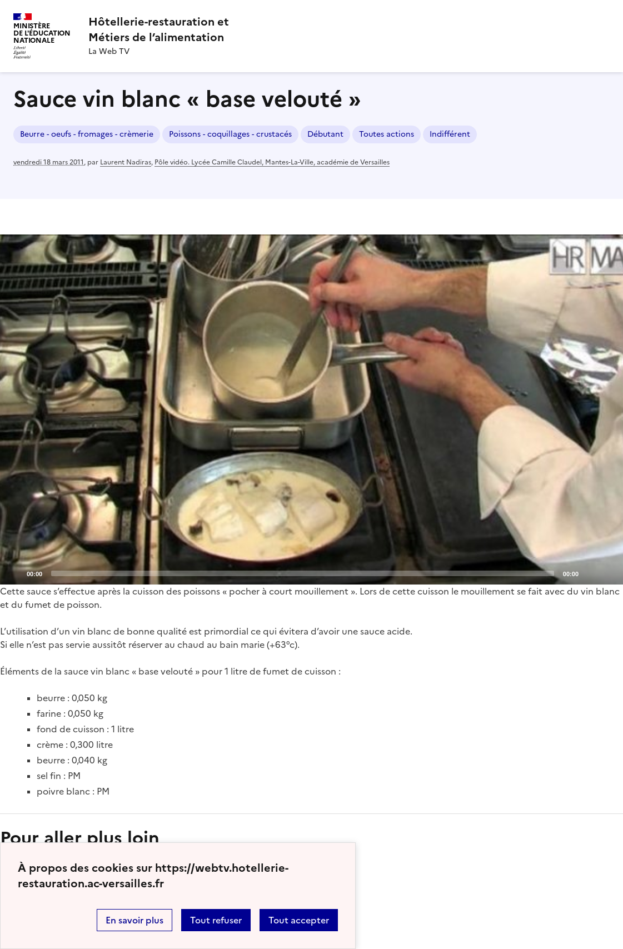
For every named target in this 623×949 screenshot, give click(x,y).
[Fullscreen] (608, 573)
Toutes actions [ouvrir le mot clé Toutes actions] (386, 134)
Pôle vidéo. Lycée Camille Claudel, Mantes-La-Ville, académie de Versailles (272, 162)
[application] (311, 409)
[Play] (312, 409)
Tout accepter (298, 920)
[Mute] (590, 573)
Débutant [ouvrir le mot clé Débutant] (325, 134)
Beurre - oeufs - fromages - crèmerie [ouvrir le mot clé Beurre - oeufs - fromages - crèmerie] (86, 134)
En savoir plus (134, 920)
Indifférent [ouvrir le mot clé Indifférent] (450, 134)
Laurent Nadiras (125, 162)
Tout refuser (216, 920)
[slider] (302, 573)
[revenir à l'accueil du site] (158, 29)
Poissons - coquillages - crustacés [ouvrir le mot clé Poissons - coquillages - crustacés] (230, 134)
